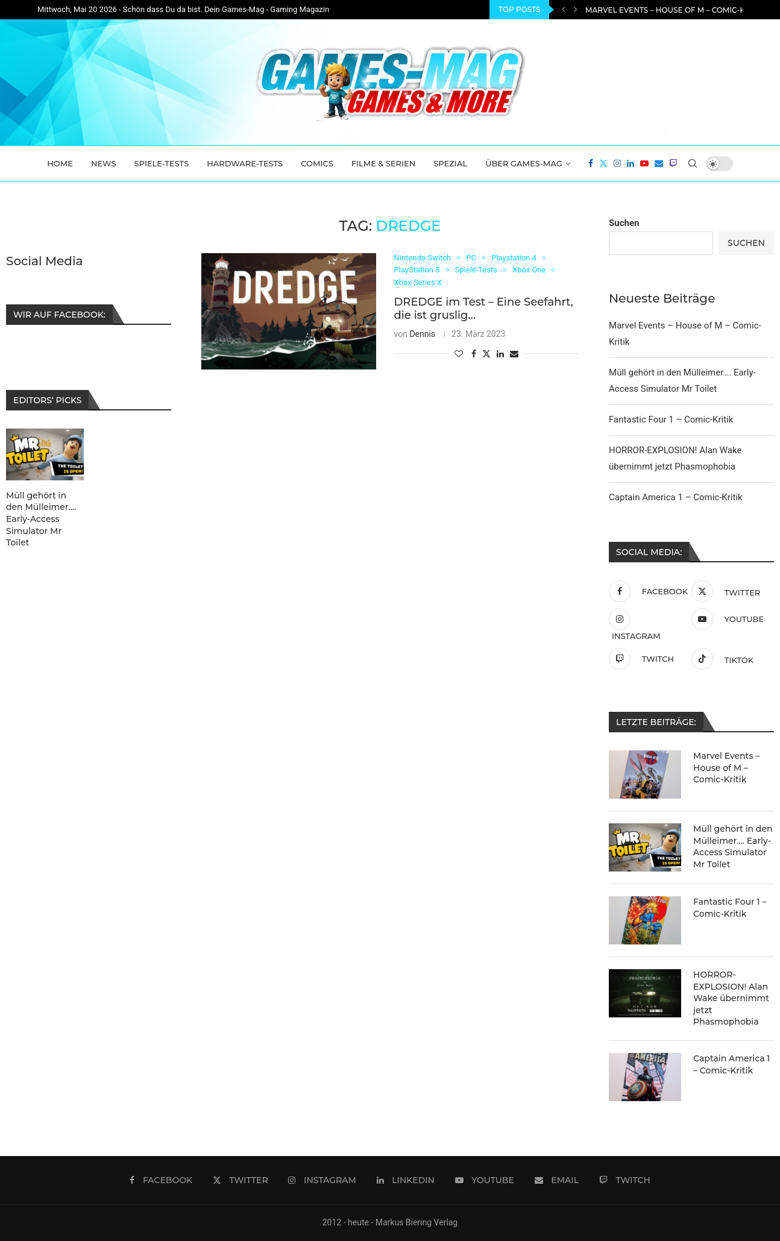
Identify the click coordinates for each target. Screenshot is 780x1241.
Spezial (450, 163)
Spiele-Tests (161, 163)
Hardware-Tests (245, 163)
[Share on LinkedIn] (500, 354)
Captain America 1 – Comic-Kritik (676, 497)
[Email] (659, 163)
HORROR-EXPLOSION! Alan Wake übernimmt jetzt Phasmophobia (731, 998)
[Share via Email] (514, 354)
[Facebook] (590, 163)
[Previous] (563, 9)
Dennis (422, 334)
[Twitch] (673, 163)
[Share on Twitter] (486, 353)
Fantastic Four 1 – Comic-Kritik (671, 419)
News (103, 163)
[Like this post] (458, 354)
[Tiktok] (729, 659)
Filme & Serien (383, 163)
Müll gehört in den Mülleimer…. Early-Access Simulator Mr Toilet (732, 846)
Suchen (624, 223)
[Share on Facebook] (473, 354)
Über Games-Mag (523, 163)
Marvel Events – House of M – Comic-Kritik (674, 9)
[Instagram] (617, 163)
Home (60, 163)
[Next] (575, 9)
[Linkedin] (630, 163)
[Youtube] (644, 163)
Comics (317, 163)
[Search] (693, 163)
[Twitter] (603, 163)
